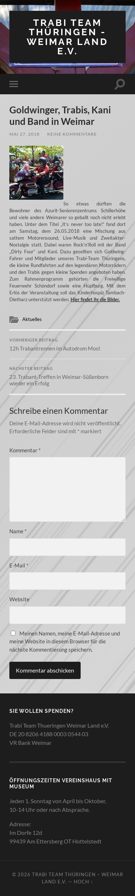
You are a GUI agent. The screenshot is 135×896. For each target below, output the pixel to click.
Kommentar (25, 450)
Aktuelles (32, 319)
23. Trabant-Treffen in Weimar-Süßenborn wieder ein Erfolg (67, 376)
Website (19, 599)
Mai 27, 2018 (24, 134)
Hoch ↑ (83, 881)
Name (18, 531)
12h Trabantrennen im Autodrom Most (67, 345)
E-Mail (18, 565)
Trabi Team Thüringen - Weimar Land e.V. (67, 36)
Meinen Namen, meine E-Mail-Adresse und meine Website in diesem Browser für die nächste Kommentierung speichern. (64, 641)
